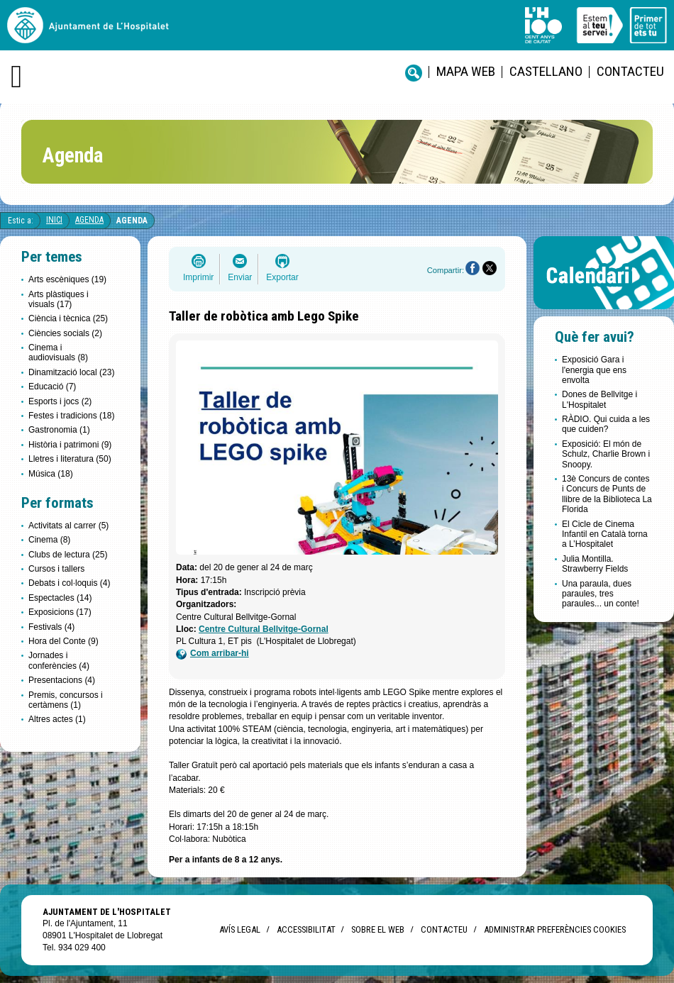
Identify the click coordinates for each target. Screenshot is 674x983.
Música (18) (50, 474)
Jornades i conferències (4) (58, 660)
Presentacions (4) (61, 680)
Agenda (89, 220)
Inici (54, 220)
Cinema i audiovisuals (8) (58, 352)
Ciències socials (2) (65, 333)
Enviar (240, 277)
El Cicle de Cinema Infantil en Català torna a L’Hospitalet (605, 534)
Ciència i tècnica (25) (68, 318)
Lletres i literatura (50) (69, 459)
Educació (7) (52, 386)
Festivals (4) (51, 627)
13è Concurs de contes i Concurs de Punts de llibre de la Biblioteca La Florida (607, 494)
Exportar (282, 277)
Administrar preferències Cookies (555, 929)
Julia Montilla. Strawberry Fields (595, 564)
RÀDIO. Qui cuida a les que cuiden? (606, 424)
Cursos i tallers (56, 569)
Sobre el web (377, 929)
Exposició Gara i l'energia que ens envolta (594, 370)
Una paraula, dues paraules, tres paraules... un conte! (600, 594)
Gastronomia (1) (59, 430)
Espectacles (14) (60, 598)
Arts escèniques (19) (67, 279)
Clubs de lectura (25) (67, 555)
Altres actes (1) (57, 719)
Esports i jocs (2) (60, 401)
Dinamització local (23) (71, 372)
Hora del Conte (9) (63, 641)
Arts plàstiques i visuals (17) (58, 299)
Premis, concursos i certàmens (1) (65, 700)
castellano (545, 71)
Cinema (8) (49, 540)
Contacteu (630, 71)
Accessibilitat (306, 929)
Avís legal (239, 929)
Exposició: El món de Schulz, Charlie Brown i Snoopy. (606, 454)
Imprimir (198, 277)
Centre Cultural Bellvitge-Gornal (263, 629)
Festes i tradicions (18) (71, 416)
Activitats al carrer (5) (68, 526)
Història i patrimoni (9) (69, 445)
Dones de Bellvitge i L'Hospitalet (599, 399)
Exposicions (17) (60, 612)
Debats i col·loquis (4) (69, 583)
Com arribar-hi (212, 653)
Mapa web (465, 71)
